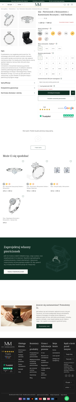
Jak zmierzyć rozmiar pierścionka (33, 370)
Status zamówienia (21, 365)
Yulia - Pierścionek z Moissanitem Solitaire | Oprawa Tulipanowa (38, 187)
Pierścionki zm (12, 9)
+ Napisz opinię (38, 147)
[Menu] (3, 4)
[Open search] (64, 4)
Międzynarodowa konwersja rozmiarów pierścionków (35, 362)
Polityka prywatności (44, 361)
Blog (31, 378)
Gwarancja (33, 375)
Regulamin (44, 365)
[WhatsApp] (66, 398)
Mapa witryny (64, 394)
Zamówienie (56, 353)
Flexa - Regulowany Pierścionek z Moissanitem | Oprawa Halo (11, 219)
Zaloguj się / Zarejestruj (56, 359)
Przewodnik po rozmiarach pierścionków (34, 355)
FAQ (19, 372)
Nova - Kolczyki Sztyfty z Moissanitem (60, 186)
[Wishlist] (23, 161)
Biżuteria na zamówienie (44, 357)
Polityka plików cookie (45, 369)
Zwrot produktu (21, 360)
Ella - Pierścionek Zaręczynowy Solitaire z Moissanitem (13, 187)
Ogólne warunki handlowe (43, 394)
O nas (43, 353)
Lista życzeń (56, 356)
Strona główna (4, 9)
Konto (54, 350)
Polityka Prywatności (54, 394)
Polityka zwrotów (20, 356)
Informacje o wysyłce (22, 351)
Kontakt (20, 369)
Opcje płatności (44, 374)
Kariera (43, 378)
